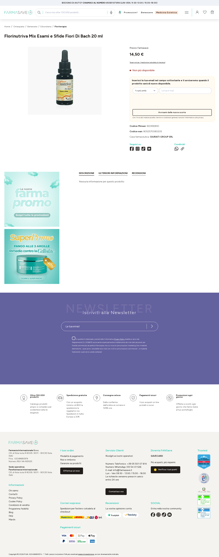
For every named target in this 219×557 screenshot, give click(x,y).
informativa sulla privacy (194, 118)
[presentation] (156, 103)
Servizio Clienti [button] (115, 450)
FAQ (11, 516)
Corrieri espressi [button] (70, 503)
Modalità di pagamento (71, 456)
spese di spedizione (86, 554)
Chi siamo (13, 490)
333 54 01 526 (133, 467)
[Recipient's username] (104, 326)
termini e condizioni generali (167, 118)
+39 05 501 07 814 (137, 463)
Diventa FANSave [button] (161, 450)
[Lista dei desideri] (204, 12)
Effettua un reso (71, 471)
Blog (11, 512)
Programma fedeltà (18, 508)
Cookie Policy (15, 501)
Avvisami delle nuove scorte (172, 112)
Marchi (12, 519)
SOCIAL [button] (156, 503)
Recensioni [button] (112, 503)
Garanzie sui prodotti (70, 463)
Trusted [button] (202, 450)
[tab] (86, 174)
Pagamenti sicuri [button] (70, 527)
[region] (64, 81)
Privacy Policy (119, 339)
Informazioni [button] (16, 485)
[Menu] (186, 12)
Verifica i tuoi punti (167, 469)
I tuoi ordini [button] (67, 450)
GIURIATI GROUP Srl (161, 136)
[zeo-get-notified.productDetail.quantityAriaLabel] (145, 91)
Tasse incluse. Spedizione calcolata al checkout (147, 62)
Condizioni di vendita (19, 505)
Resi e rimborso (68, 459)
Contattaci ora (116, 491)
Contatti (13, 494)
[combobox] (75, 12)
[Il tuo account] (197, 12)
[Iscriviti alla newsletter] (152, 326)
